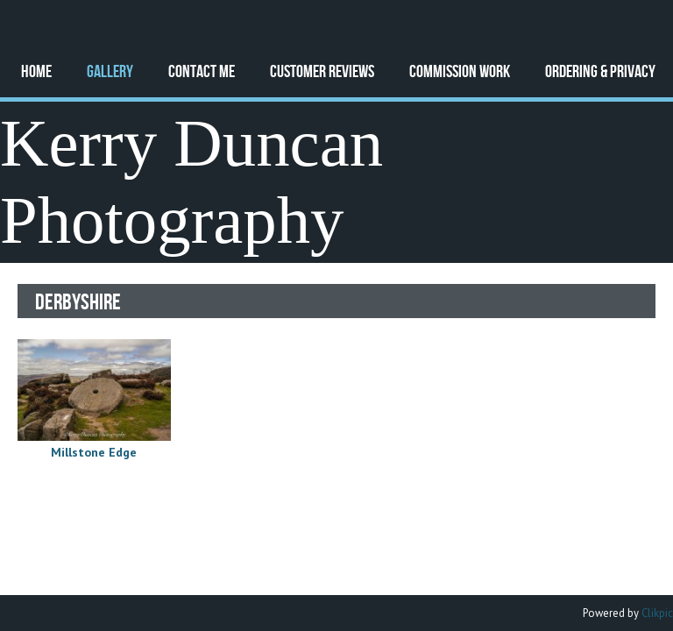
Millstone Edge (94, 452)
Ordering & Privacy (600, 70)
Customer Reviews (322, 70)
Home (36, 70)
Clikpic (657, 613)
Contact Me (201, 70)
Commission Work (459, 70)
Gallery (110, 70)
